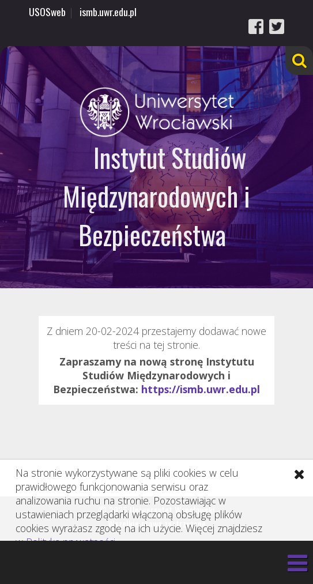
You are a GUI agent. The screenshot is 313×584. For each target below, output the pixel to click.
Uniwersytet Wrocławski (156, 112)
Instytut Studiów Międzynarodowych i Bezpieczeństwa (156, 196)
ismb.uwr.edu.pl (108, 11)
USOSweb (47, 11)
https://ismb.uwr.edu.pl (200, 389)
